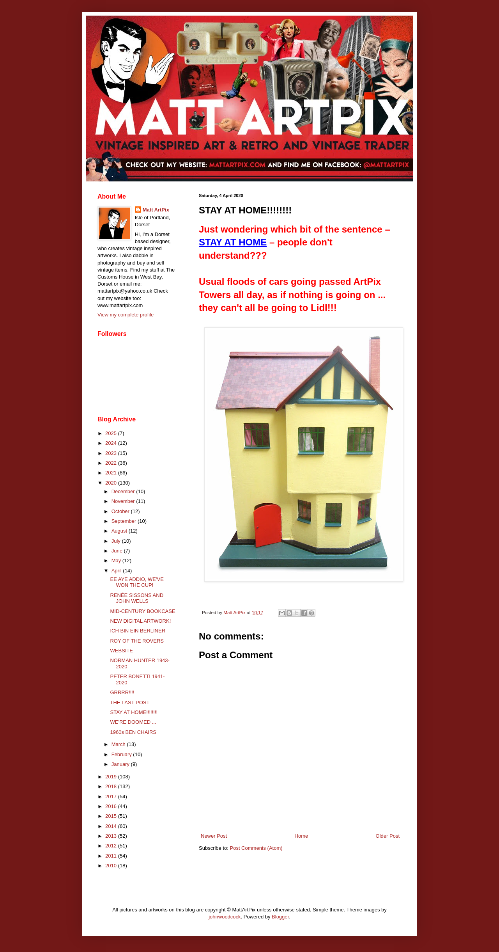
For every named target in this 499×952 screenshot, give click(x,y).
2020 (111, 483)
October (121, 511)
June (117, 551)
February (122, 754)
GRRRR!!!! (122, 692)
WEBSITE (121, 651)
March (119, 744)
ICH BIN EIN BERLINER (137, 631)
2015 (111, 816)
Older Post (388, 836)
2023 (111, 453)
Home (301, 836)
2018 (111, 786)
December (123, 491)
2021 (111, 473)
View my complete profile (125, 315)
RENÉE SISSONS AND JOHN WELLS (136, 598)
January (121, 764)
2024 (111, 443)
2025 (111, 433)
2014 (111, 826)
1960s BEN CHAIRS (133, 732)
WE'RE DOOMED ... (133, 722)
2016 (111, 806)
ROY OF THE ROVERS (137, 641)
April (117, 571)
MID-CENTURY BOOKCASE (142, 611)
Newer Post (214, 836)
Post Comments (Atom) (256, 848)
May (116, 560)
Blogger (280, 917)
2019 (111, 777)
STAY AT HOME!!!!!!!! (133, 712)
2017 (111, 796)
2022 (111, 463)
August (120, 531)
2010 (111, 866)
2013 (111, 836)
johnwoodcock (225, 917)
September (124, 521)
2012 (111, 846)
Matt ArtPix (156, 210)
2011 (111, 856)
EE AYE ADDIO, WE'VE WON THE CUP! (136, 582)
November (123, 501)
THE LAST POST (129, 702)
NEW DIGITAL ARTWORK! (140, 621)
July (116, 541)
